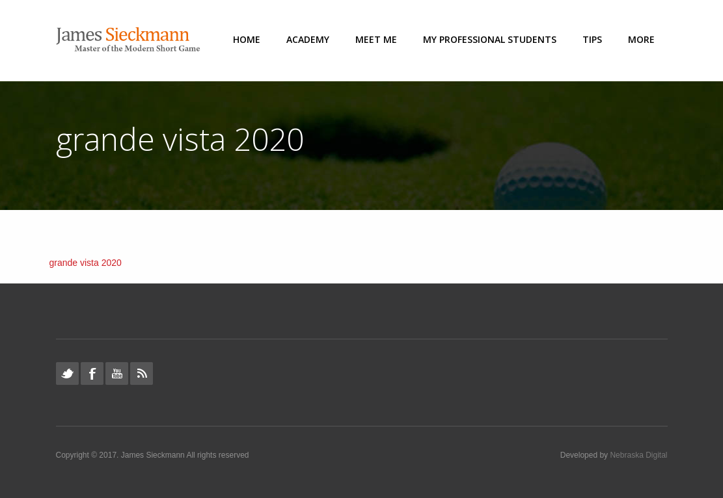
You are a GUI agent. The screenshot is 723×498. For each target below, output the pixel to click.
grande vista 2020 (85, 262)
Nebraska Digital (638, 455)
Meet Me (376, 39)
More (641, 39)
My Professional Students (489, 39)
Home (246, 39)
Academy (307, 39)
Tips (592, 39)
